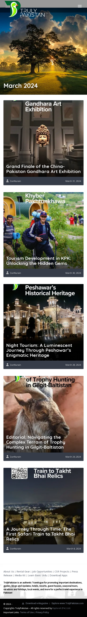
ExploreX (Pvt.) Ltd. (62, 608)
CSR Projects (62, 571)
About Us (8, 571)
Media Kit (20, 575)
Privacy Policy (42, 612)
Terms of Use (27, 612)
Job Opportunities (42, 571)
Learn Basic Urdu (37, 575)
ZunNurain (15, 181)
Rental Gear (23, 571)
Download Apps (58, 575)
